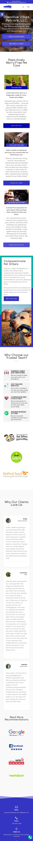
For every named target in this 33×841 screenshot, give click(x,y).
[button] (2, 14)
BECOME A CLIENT (16, 44)
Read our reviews (16, 36)
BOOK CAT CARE (16, 183)
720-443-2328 (16, 1)
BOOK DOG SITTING (16, 245)
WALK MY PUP (16, 126)
